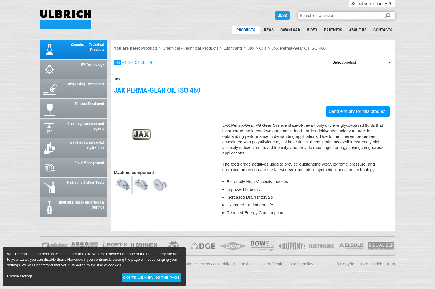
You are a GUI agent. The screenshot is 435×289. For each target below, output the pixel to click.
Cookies (245, 264)
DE (130, 62)
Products (245, 29)
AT (124, 62)
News (269, 29)
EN (117, 62)
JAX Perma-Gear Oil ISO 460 (65, 19)
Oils (262, 48)
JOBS (282, 15)
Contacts (382, 29)
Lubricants (233, 48)
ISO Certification (271, 264)
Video (312, 29)
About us (357, 29)
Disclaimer (186, 264)
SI (143, 62)
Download (290, 29)
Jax (251, 48)
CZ (137, 62)
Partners (333, 29)
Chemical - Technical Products (190, 48)
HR (149, 62)
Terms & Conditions (217, 264)
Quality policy (301, 264)
